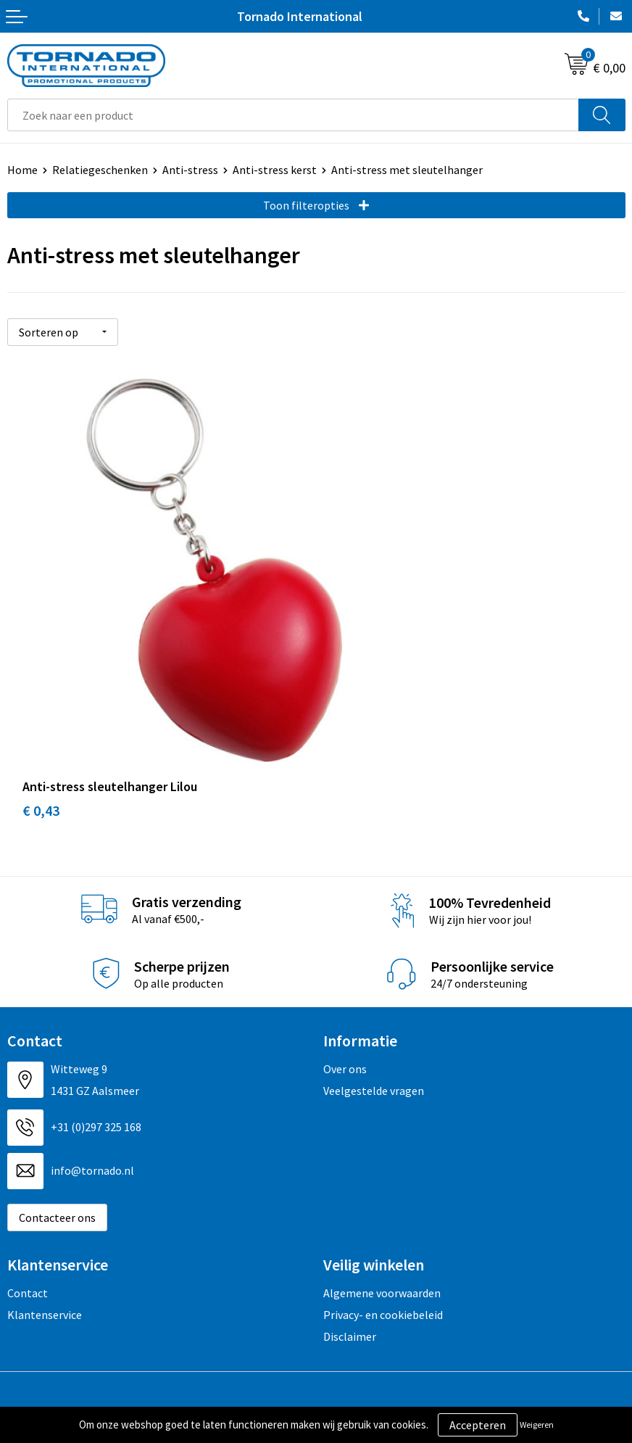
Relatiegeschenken (100, 169)
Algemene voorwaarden (382, 1185)
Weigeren (537, 1424)
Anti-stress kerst (275, 169)
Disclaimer (349, 1230)
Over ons (345, 961)
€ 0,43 (40, 704)
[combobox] (293, 115)
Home (22, 169)
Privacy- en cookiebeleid (383, 1207)
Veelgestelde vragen (373, 983)
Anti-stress (190, 169)
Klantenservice (44, 1207)
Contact (27, 1185)
